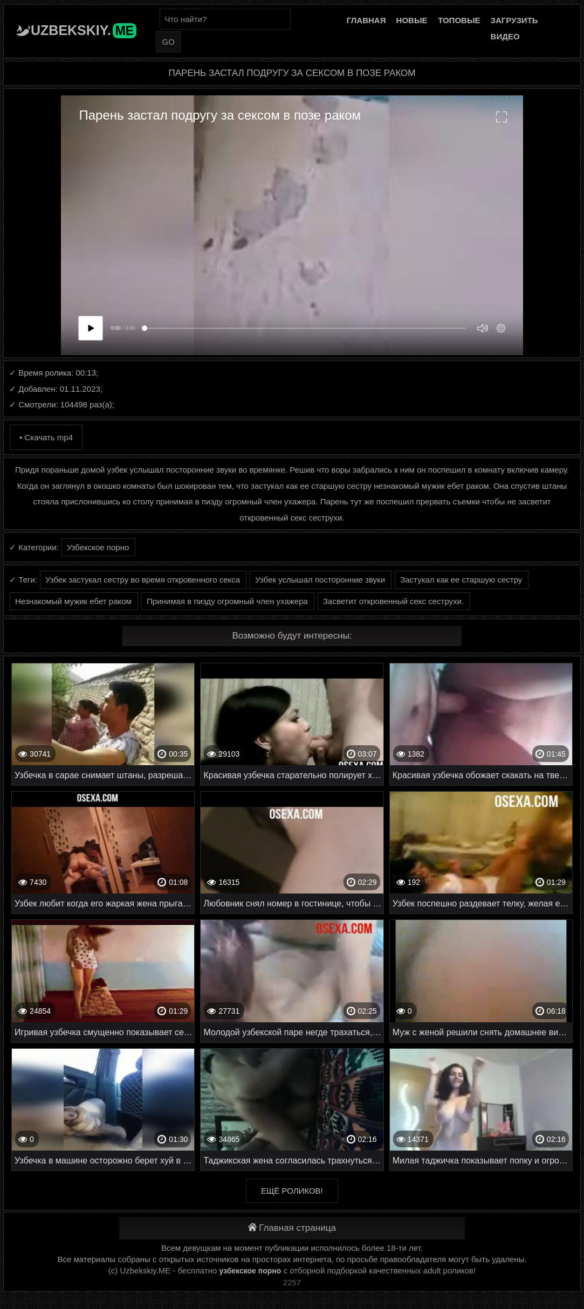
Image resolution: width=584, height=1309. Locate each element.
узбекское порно (250, 1270)
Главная (366, 20)
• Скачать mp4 (46, 437)
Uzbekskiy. (83, 30)
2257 (292, 1282)
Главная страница (292, 1228)
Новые (412, 20)
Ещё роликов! (291, 1190)
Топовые (459, 20)
